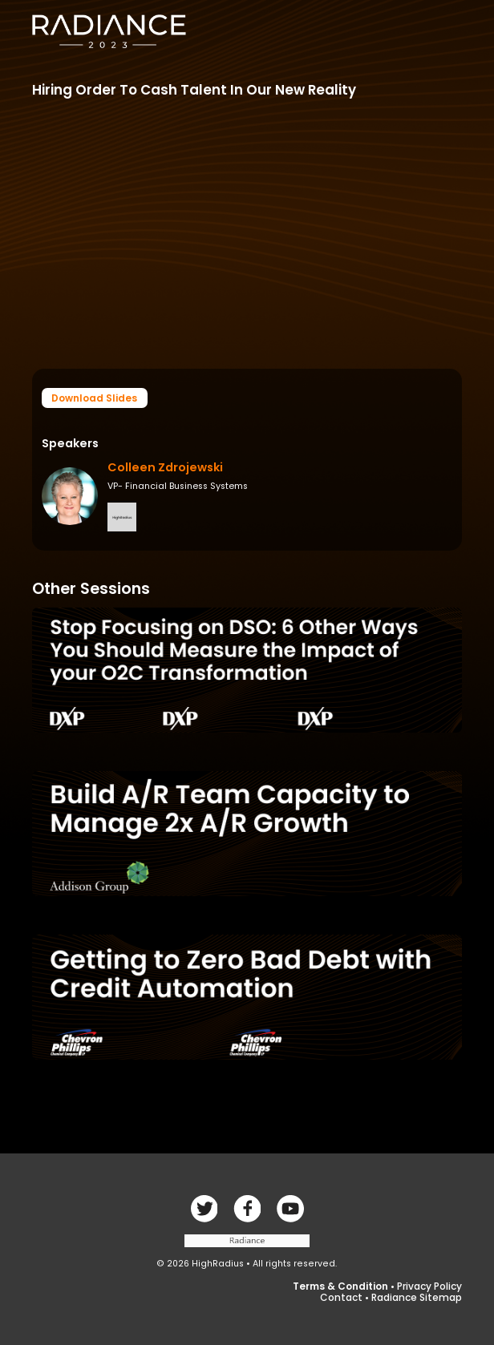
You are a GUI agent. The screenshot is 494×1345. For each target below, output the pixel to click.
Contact (341, 1297)
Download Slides (94, 398)
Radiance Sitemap (416, 1297)
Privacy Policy (429, 1286)
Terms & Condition (340, 1286)
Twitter (247, 1208)
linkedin (290, 1208)
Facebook (203, 1208)
